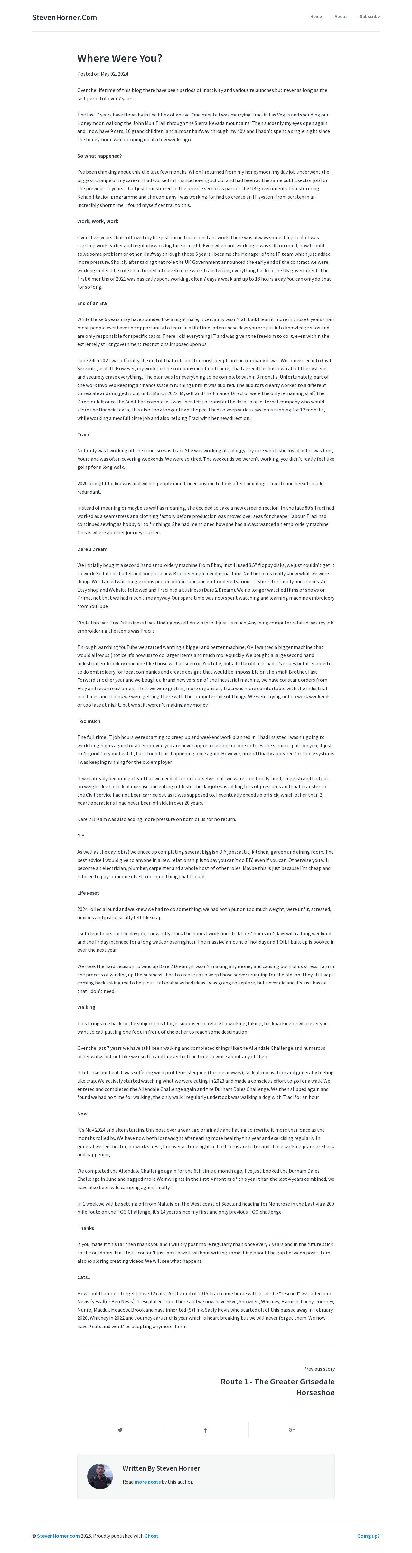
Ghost (151, 1535)
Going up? (368, 1535)
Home (316, 16)
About (341, 16)
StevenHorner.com (64, 17)
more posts (148, 1481)
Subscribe (370, 16)
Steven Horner (178, 1468)
